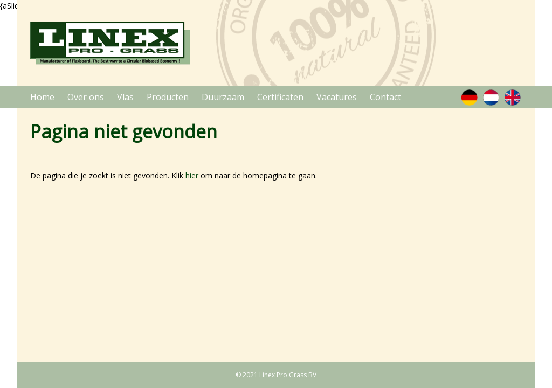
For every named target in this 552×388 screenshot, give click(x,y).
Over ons (85, 97)
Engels (512, 97)
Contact (385, 97)
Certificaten (280, 97)
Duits (469, 97)
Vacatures (336, 97)
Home (42, 97)
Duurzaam (223, 97)
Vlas (125, 97)
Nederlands (490, 97)
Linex (110, 43)
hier (191, 175)
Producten (168, 97)
